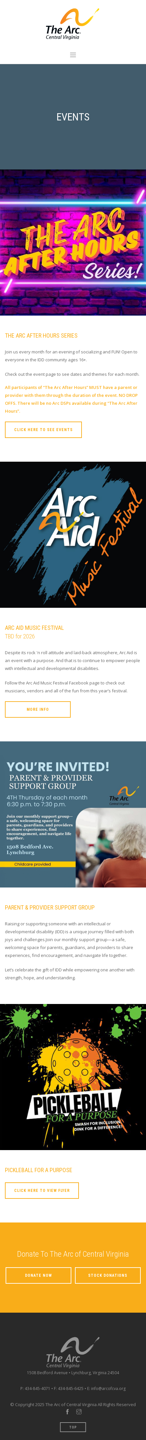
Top (73, 1427)
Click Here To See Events (43, 429)
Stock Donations (107, 1275)
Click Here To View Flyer (42, 1190)
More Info (38, 709)
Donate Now (38, 1275)
